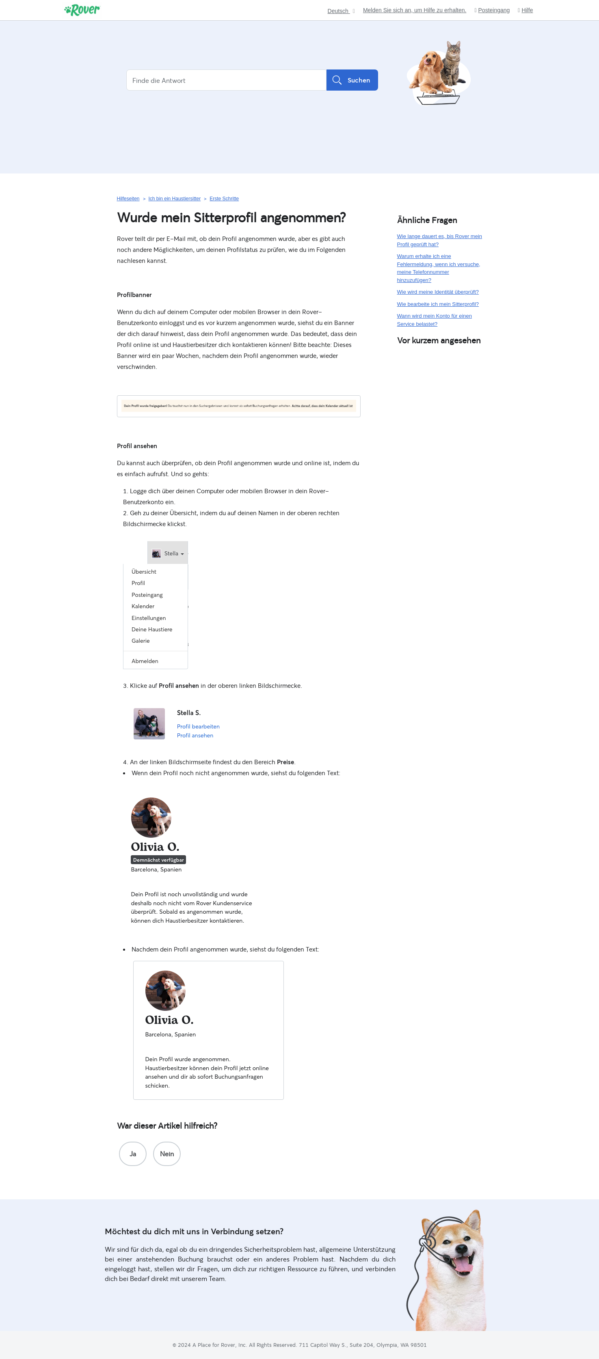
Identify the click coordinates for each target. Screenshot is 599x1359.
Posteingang (492, 10)
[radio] (133, 1154)
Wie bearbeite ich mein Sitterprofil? (438, 304)
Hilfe (525, 10)
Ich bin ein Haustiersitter (175, 199)
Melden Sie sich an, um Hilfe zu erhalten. (414, 10)
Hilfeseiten (128, 199)
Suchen (352, 80)
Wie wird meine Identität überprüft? (438, 292)
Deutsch (339, 11)
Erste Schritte (224, 199)
